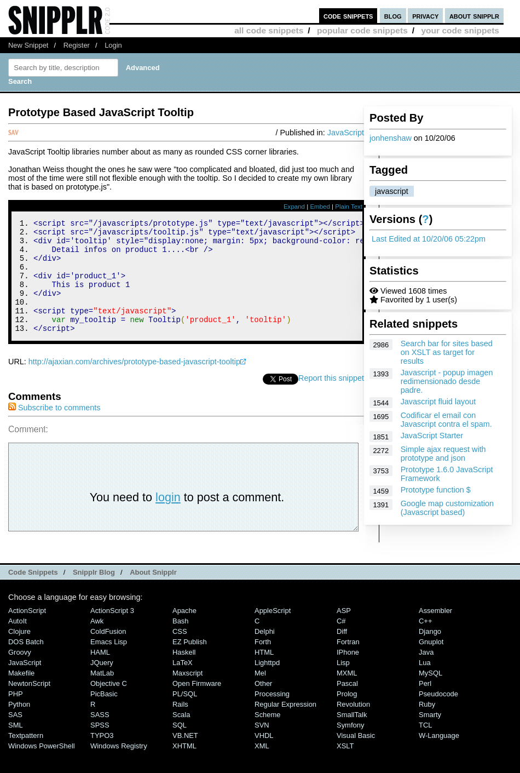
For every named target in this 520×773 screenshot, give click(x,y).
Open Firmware (196, 705)
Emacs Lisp (108, 663)
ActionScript (27, 632)
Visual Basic (356, 757)
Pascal (347, 705)
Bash (180, 642)
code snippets (348, 15)
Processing (272, 715)
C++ (425, 642)
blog (393, 15)
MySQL (430, 694)
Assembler (435, 632)
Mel (260, 694)
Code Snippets (33, 593)
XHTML (184, 767)
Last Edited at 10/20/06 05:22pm (429, 238)
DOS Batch (26, 663)
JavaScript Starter (432, 435)
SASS (99, 736)
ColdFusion (108, 653)
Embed (320, 206)
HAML (100, 673)
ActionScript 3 (112, 632)
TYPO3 (101, 757)
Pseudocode (438, 715)
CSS (179, 653)
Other (263, 705)
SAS (15, 736)
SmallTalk (352, 736)
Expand (294, 206)
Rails (180, 726)
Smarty (430, 736)
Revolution (353, 726)
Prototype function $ (436, 489)
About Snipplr (153, 593)
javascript (391, 191)
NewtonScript (29, 705)
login (168, 518)
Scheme (268, 736)
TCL (425, 746)
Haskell (183, 673)
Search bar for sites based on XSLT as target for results (447, 352)
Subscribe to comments (54, 429)
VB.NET (185, 757)
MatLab (102, 694)
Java (426, 673)
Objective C (108, 705)
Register (76, 45)
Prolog (347, 715)
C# (341, 642)
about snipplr (474, 15)
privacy (425, 15)
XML (262, 767)
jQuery (101, 684)
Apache (184, 632)
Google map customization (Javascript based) (447, 508)
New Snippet (28, 45)
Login (113, 45)
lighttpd (267, 684)
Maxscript (187, 694)
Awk (96, 642)
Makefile (21, 694)
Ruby (427, 726)
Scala (181, 736)
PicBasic (104, 715)
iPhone (348, 673)
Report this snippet (331, 399)
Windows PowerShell (41, 767)
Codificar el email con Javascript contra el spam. (446, 419)
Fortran (348, 663)
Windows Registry (118, 767)
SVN (262, 746)
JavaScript (345, 132)
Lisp (343, 684)
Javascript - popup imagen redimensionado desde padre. (447, 381)
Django (430, 653)
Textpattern (25, 757)
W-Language (439, 757)
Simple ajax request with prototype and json (443, 453)
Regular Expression (285, 726)
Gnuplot (431, 663)
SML (15, 746)
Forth (263, 663)
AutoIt (17, 642)
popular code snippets (362, 30)
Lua (425, 684)
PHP (15, 715)
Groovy (19, 673)
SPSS (99, 746)
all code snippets (268, 30)
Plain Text (348, 206)
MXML (347, 694)
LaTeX (182, 684)
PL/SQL (184, 715)
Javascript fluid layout (438, 401)
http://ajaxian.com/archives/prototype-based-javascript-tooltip (134, 383)
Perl (425, 705)
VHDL (264, 757)
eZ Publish (189, 663)
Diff (342, 653)
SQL (179, 746)
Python (19, 726)
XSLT (345, 767)
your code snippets (460, 30)
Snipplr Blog (94, 593)
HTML (264, 673)
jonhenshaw (390, 138)
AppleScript (273, 632)
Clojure (19, 653)
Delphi (265, 653)
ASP (344, 632)
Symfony (350, 746)
